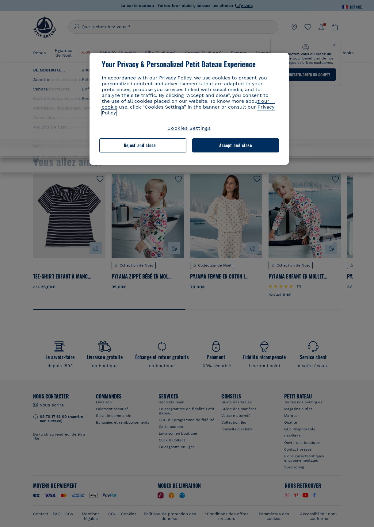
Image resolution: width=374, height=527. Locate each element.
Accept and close (235, 145)
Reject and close (140, 145)
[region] (189, 109)
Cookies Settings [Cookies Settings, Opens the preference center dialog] (189, 128)
